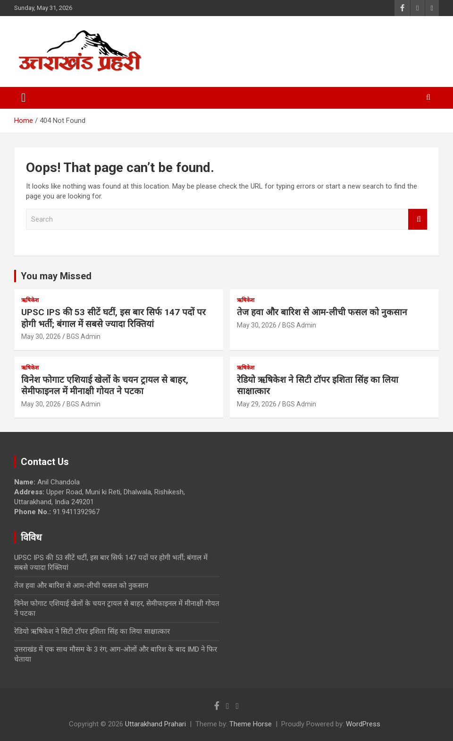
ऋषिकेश (30, 300)
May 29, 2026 (257, 404)
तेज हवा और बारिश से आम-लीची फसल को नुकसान (322, 312)
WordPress (363, 724)
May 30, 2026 (41, 336)
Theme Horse (250, 724)
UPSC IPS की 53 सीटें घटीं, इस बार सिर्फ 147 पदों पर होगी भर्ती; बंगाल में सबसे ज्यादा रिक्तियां (113, 318)
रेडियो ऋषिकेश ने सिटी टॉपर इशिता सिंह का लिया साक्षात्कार (92, 631)
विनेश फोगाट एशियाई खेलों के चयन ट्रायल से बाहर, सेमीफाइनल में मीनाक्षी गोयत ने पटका (104, 385)
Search (417, 219)
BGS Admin (84, 336)
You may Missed (56, 276)
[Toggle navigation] (23, 98)
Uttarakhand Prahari (155, 724)
